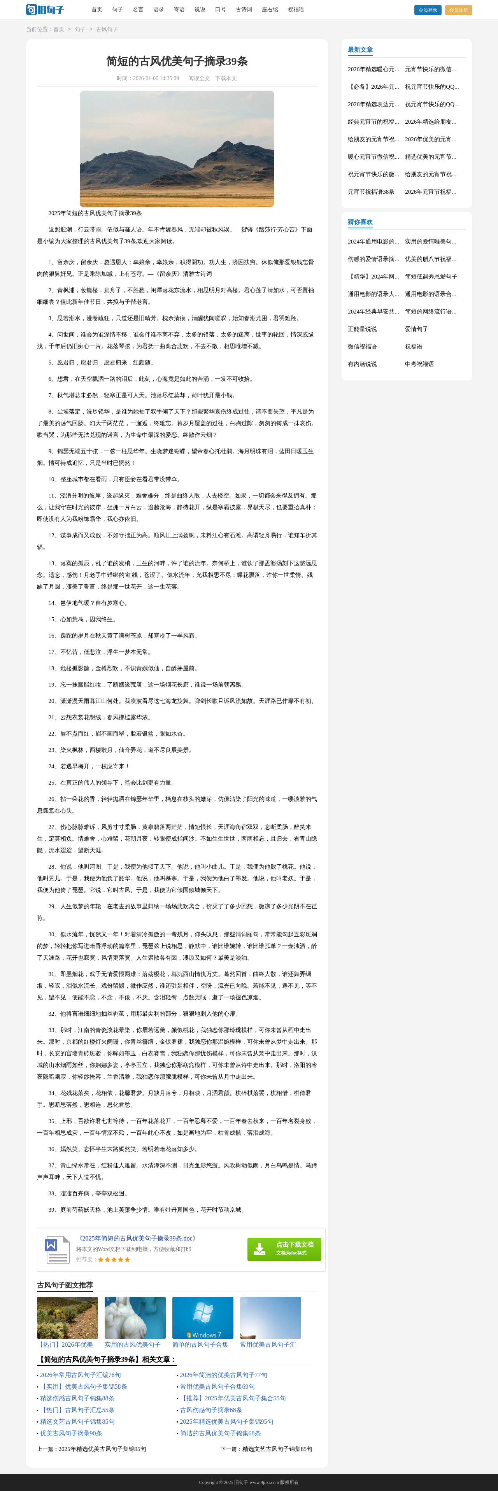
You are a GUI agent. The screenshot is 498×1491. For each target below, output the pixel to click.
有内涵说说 (362, 364)
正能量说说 (362, 329)
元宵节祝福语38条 (371, 192)
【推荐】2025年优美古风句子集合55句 (233, 1398)
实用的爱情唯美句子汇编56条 (443, 241)
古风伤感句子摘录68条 (211, 1410)
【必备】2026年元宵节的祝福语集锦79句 (400, 87)
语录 (158, 9)
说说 (200, 9)
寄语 (179, 9)
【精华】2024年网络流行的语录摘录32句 (400, 276)
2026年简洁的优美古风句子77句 (223, 1375)
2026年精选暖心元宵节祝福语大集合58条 (400, 69)
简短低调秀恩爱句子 (431, 276)
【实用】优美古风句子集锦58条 (83, 1386)
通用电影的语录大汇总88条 (383, 294)
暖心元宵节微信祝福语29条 (383, 157)
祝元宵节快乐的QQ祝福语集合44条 (450, 104)
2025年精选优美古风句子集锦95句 (227, 1421)
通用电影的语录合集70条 (437, 294)
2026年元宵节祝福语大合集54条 (446, 192)
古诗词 (244, 9)
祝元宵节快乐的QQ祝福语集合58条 (450, 87)
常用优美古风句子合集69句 (217, 1386)
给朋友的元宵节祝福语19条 (383, 139)
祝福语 (296, 9)
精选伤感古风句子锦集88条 (77, 1398)
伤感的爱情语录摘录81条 (380, 259)
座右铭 (270, 9)
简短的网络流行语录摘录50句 (443, 311)
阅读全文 (199, 78)
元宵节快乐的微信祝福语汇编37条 (449, 69)
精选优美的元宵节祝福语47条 (443, 157)
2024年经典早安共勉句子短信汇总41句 (397, 311)
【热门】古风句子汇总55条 (77, 1410)
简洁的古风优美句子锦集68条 (220, 1433)
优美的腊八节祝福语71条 (437, 259)
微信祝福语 (362, 346)
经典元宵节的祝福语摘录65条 (386, 122)
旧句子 (241, 1482)
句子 (117, 9)
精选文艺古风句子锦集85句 (77, 1421)
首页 (96, 9)
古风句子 (107, 30)
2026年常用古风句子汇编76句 (80, 1375)
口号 (220, 9)
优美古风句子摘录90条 (71, 1433)
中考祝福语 (419, 364)
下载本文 (226, 78)
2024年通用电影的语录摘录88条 (389, 241)
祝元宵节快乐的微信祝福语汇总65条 (394, 174)
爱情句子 (416, 329)
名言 (138, 9)
